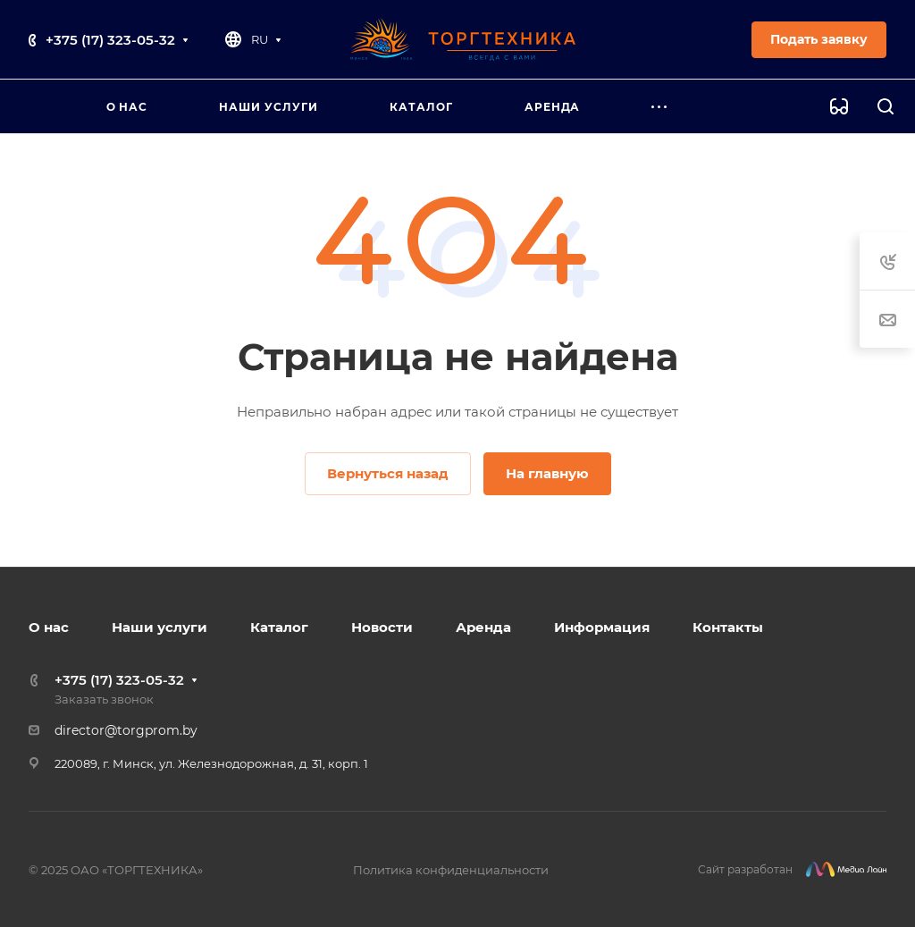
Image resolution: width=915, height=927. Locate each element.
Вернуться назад (388, 473)
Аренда (483, 627)
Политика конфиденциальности (451, 870)
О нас (49, 627)
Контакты (728, 627)
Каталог (279, 627)
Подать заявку (819, 39)
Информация (602, 627)
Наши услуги (159, 627)
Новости (382, 627)
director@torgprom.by (126, 730)
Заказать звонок (104, 699)
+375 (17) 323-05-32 (110, 39)
